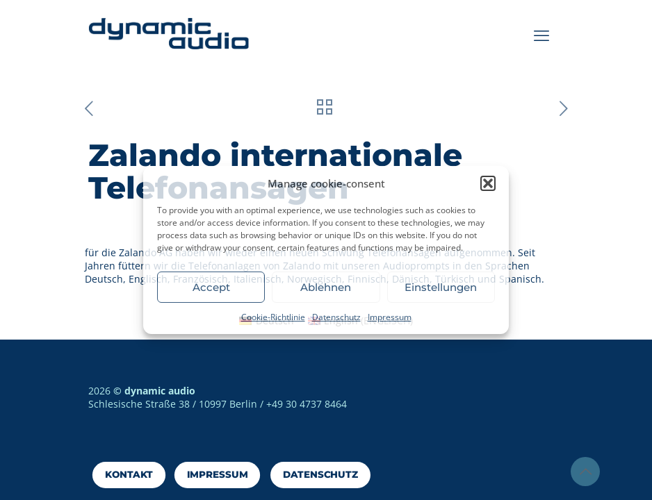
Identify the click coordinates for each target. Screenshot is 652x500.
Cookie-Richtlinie (273, 317)
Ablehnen (325, 287)
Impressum (389, 317)
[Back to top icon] (585, 471)
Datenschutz (336, 317)
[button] (488, 183)
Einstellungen (441, 287)
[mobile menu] (541, 35)
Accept (211, 287)
